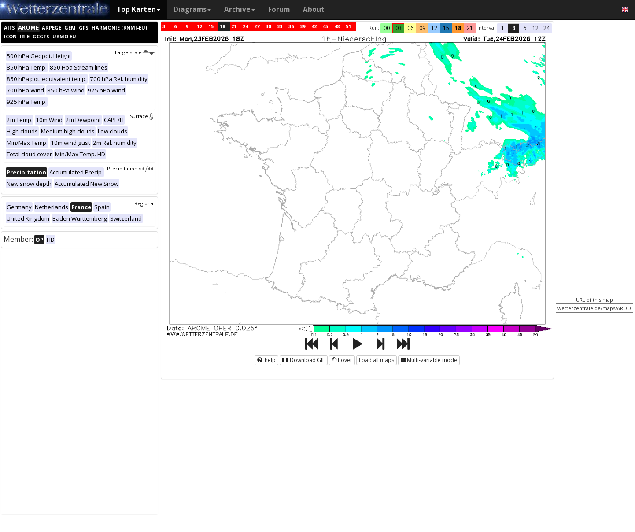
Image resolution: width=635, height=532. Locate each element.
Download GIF (303, 360)
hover (342, 360)
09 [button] (422, 28)
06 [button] (410, 28)
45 (325, 26)
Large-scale (134, 52)
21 (233, 26)
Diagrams (192, 9)
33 (279, 26)
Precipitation (130, 168)
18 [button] (458, 28)
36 (291, 26)
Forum (279, 9)
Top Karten (138, 9)
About (314, 9)
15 (211, 26)
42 (314, 26)
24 (245, 26)
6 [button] (524, 28)
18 (222, 26)
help (266, 360)
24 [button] (546, 28)
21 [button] (470, 28)
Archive (239, 9)
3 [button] (513, 28)
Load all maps (376, 360)
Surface (142, 116)
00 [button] (387, 28)
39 (302, 26)
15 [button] (446, 28)
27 (256, 26)
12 (199, 26)
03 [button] (398, 28)
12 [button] (434, 28)
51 (348, 26)
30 (268, 26)
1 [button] (502, 28)
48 (337, 26)
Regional (144, 203)
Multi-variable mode (429, 360)
